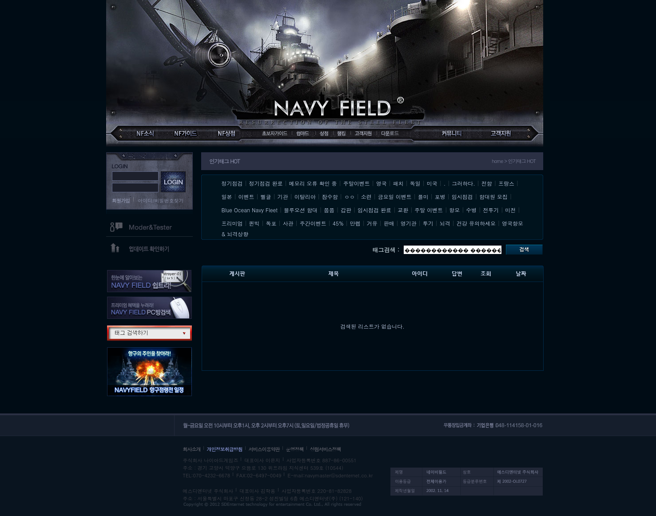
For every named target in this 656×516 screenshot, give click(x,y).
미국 (432, 183)
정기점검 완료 (266, 183)
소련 (366, 196)
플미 (423, 196)
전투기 (491, 210)
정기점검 (232, 183)
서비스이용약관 (264, 449)
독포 (271, 223)
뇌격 (445, 223)
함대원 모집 (493, 196)
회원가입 (121, 200)
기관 (283, 196)
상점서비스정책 (325, 449)
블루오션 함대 (301, 210)
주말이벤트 (356, 183)
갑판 (346, 210)
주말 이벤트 (428, 210)
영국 (381, 183)
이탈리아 (305, 196)
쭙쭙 (329, 210)
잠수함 (330, 196)
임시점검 (462, 196)
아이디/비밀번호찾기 (161, 200)
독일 (415, 183)
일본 (227, 196)
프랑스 (506, 183)
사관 (288, 223)
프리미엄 (232, 223)
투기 (428, 223)
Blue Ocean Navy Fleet (250, 210)
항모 (454, 210)
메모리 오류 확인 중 (313, 183)
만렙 (355, 223)
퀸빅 (254, 223)
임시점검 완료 (374, 210)
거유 (372, 223)
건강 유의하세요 (476, 223)
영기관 (409, 223)
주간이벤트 (313, 223)
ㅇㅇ (349, 196)
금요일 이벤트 (395, 196)
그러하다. (463, 183)
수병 (471, 210)
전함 (486, 183)
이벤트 (246, 196)
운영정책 (295, 449)
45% (338, 223)
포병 (440, 196)
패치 (398, 183)
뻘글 (266, 196)
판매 (389, 223)
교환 (403, 210)
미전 (510, 210)
